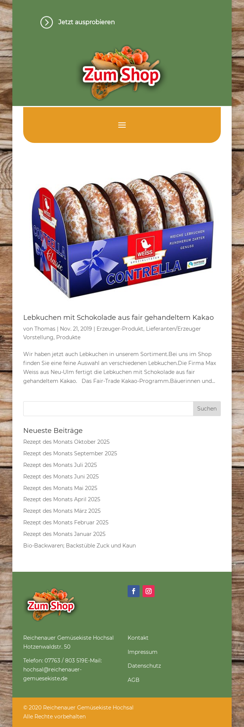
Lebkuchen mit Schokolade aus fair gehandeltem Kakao (118, 317)
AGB (134, 680)
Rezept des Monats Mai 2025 (60, 488)
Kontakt (138, 637)
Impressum (143, 652)
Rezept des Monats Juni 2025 (61, 476)
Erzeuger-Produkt (120, 328)
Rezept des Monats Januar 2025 (64, 534)
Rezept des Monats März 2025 (62, 511)
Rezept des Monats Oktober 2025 (66, 442)
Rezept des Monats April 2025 (61, 499)
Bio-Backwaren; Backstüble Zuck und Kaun (79, 545)
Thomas (44, 328)
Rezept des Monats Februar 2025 (66, 522)
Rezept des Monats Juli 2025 (60, 465)
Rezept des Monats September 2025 (70, 453)
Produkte (68, 337)
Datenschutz (144, 665)
